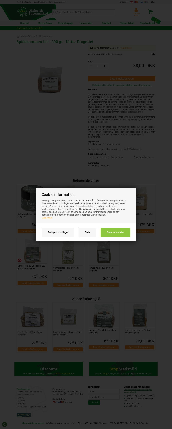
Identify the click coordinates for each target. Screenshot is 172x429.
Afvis (87, 232)
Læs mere (47, 217)
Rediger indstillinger (58, 232)
